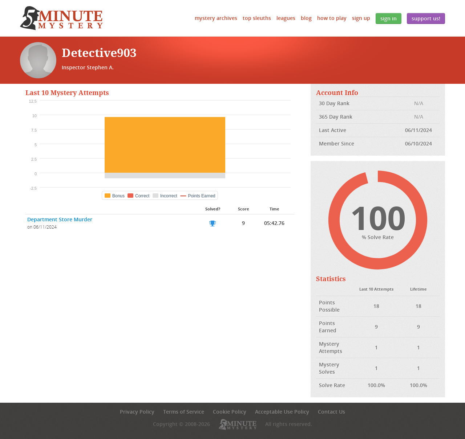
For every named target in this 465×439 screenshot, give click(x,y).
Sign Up (361, 18)
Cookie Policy (229, 411)
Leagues (285, 18)
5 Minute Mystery (61, 18)
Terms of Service (183, 411)
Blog (306, 18)
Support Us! (426, 18)
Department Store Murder (59, 219)
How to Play (332, 18)
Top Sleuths (257, 18)
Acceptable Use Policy (282, 411)
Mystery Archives (216, 18)
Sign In (388, 18)
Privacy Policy (137, 411)
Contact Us (331, 411)
